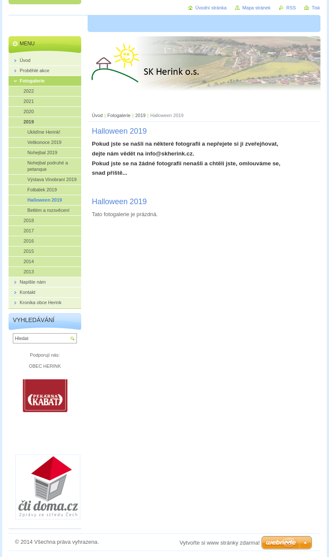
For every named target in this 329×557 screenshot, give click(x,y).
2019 (140, 115)
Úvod (97, 115)
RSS (291, 7)
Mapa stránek (256, 7)
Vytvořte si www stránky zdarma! (219, 542)
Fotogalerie (118, 115)
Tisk (315, 7)
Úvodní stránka (210, 7)
